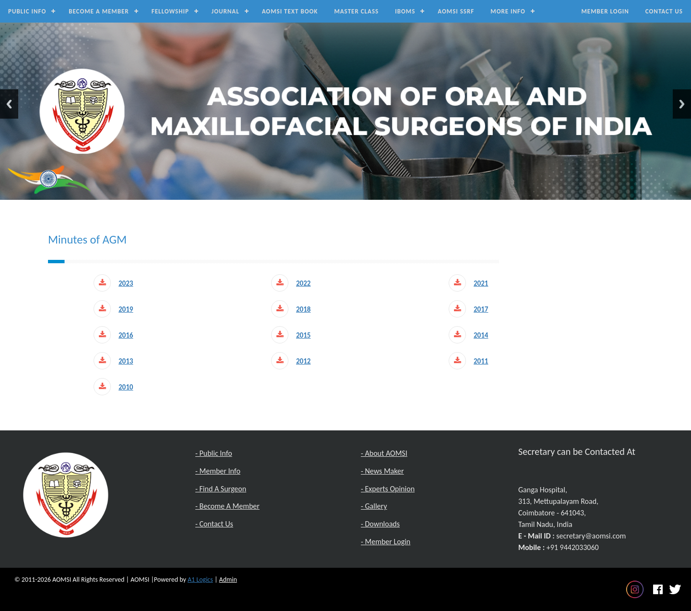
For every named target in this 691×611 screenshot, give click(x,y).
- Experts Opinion (388, 488)
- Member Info (217, 471)
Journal (225, 11)
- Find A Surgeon (220, 488)
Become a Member (99, 11)
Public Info (27, 11)
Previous (9, 104)
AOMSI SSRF (456, 11)
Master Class (356, 11)
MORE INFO (507, 11)
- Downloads (380, 523)
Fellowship (170, 11)
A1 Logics (200, 579)
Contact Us (664, 11)
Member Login (605, 11)
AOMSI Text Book (290, 11)
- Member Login (385, 541)
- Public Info (213, 453)
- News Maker (382, 471)
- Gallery (374, 506)
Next (682, 104)
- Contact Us (214, 523)
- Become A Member (227, 506)
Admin (228, 579)
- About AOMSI (384, 453)
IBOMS (405, 11)
